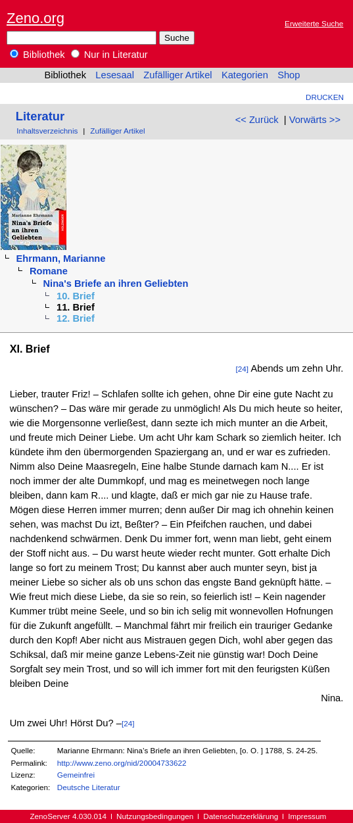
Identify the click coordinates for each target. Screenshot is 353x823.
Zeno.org (35, 18)
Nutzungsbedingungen (154, 816)
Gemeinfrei (76, 774)
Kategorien (245, 75)
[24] (242, 368)
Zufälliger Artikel (177, 75)
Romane (49, 271)
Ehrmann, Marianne (60, 258)
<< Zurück (257, 119)
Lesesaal (114, 75)
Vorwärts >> (315, 119)
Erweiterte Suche (314, 23)
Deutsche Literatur (88, 787)
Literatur (40, 116)
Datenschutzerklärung (240, 816)
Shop (288, 75)
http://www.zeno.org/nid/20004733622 (122, 763)
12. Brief (76, 318)
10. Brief (76, 296)
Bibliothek (37, 54)
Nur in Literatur (109, 54)
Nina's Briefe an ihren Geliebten (116, 283)
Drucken (325, 97)
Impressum (307, 816)
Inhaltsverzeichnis (47, 130)
